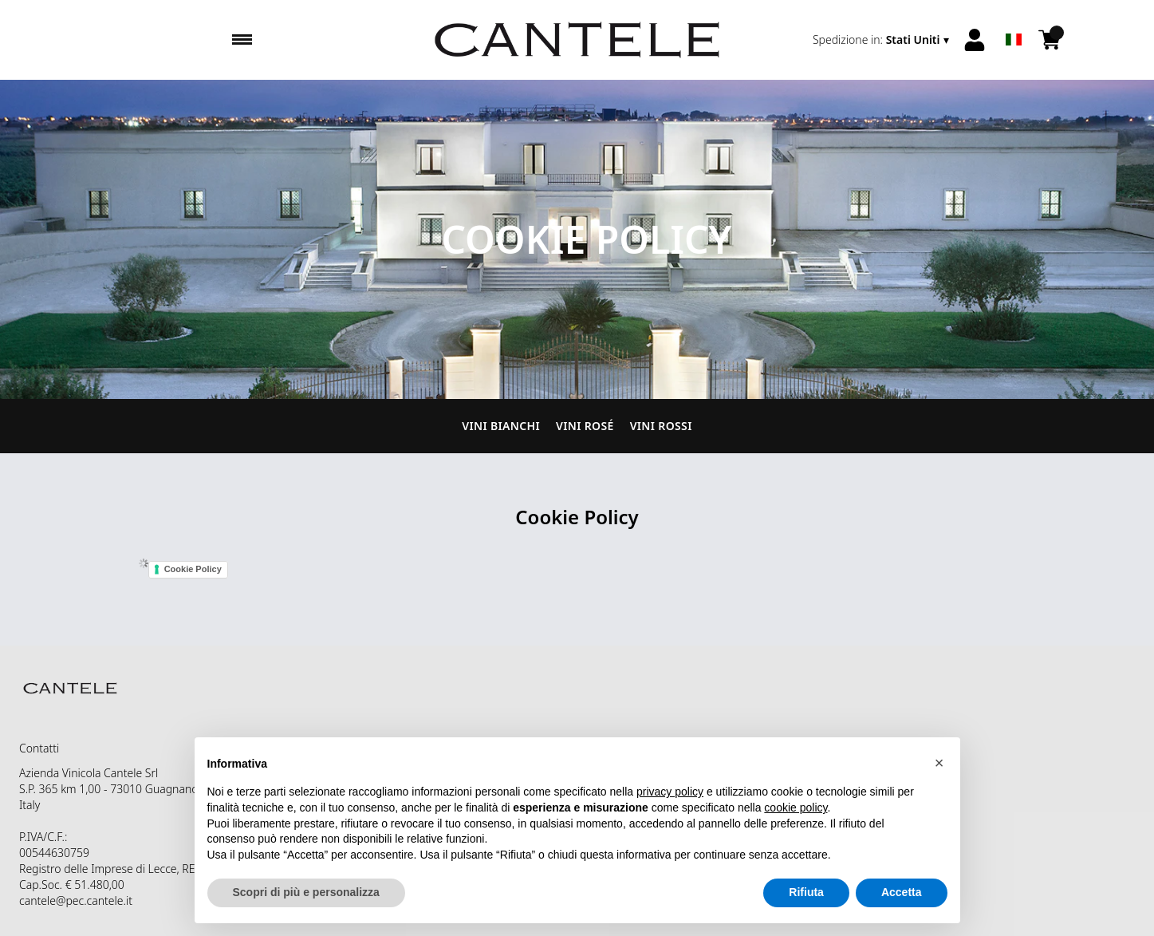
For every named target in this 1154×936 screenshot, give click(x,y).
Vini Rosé (585, 425)
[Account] (974, 40)
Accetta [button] (901, 892)
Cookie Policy (193, 569)
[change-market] (882, 40)
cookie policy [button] (795, 807)
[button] (939, 763)
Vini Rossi (661, 425)
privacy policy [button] (669, 791)
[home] (577, 40)
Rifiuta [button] (806, 892)
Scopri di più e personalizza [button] (306, 892)
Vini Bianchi (501, 425)
